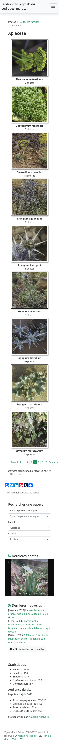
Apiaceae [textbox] (15, 527)
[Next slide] (48, 579)
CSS (22, 739)
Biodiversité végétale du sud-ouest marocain (18, 6)
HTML (14, 739)
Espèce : (12, 533)
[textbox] (27, 516)
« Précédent (15, 462)
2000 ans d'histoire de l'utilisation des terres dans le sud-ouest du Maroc (28, 639)
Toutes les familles (29, 22)
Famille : (12, 522)
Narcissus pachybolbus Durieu (29, 593)
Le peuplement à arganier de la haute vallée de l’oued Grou (28, 614)
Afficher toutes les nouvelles (27, 649)
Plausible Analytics (38, 716)
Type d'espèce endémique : (23, 510)
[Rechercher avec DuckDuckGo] (29, 492)
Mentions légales (27, 735)
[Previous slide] (11, 579)
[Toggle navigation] (53, 6)
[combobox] (29, 516)
